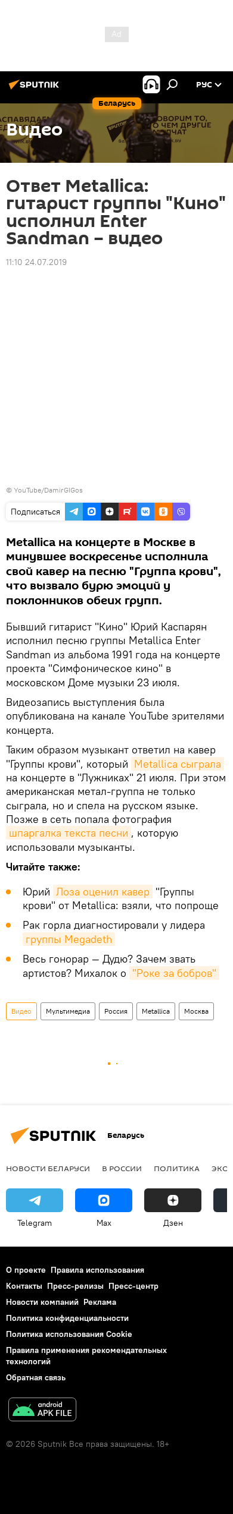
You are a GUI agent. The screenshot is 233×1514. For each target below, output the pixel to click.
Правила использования (97, 1269)
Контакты (24, 1285)
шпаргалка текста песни (68, 833)
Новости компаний (42, 1302)
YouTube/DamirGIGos (48, 489)
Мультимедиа (68, 1011)
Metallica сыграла (177, 764)
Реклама (99, 1302)
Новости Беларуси (48, 1168)
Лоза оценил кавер (103, 891)
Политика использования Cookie (69, 1334)
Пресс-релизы (75, 1285)
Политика (177, 1168)
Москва (196, 1011)
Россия (116, 1011)
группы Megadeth (69, 939)
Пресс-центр (133, 1285)
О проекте (26, 1269)
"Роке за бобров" (174, 973)
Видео (21, 1011)
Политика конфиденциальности (67, 1318)
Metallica (156, 1011)
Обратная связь (36, 1377)
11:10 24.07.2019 (36, 262)
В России (122, 1168)
